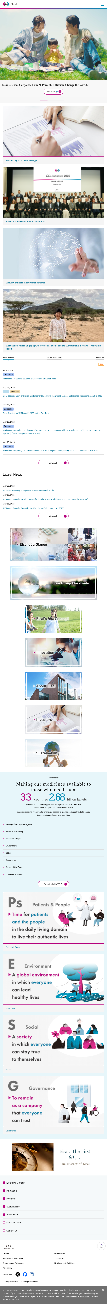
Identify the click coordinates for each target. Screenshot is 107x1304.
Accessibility (7, 1268)
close (103, 1290)
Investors (10, 1199)
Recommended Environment (13, 1263)
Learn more (52, 92)
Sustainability (13, 1207)
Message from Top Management (20, 824)
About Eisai (12, 1214)
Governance (11, 860)
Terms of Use (59, 1259)
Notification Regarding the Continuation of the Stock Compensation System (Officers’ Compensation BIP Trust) (50, 450)
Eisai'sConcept (15, 1183)
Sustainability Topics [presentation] (54, 357)
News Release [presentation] (8, 357)
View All (53, 463)
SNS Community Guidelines (64, 1263)
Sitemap (6, 1254)
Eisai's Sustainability (14, 831)
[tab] (8, 357)
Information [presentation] (100, 357)
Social (8, 853)
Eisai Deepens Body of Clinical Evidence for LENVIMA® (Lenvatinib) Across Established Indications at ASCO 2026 (52, 396)
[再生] (66, 100)
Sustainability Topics (14, 867)
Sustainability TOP (53, 884)
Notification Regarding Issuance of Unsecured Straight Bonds (29, 379)
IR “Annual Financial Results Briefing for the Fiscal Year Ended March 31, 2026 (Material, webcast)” (46, 499)
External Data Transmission (13, 1259)
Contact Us (11, 1231)
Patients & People (13, 839)
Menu (102, 4)
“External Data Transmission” (77, 1296)
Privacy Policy (59, 1254)
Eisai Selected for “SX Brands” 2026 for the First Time (26, 413)
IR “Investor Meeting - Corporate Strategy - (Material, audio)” (29, 490)
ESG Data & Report (14, 874)
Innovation (11, 1191)
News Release (13, 1222)
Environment (11, 846)
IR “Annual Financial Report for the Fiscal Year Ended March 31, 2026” (33, 508)
